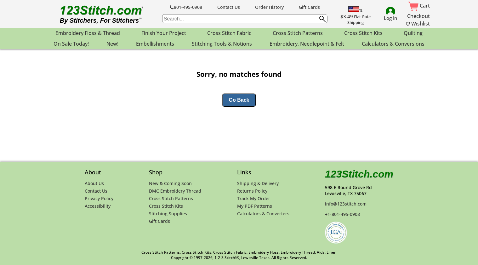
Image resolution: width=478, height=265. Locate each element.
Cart (419, 5)
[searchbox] (244, 18)
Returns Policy (252, 191)
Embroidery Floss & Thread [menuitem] (87, 33)
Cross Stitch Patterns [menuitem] (298, 33)
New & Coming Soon (170, 183)
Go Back (239, 100)
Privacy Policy (99, 198)
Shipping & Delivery (258, 183)
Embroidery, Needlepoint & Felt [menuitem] (307, 43)
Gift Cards (309, 7)
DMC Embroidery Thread (175, 191)
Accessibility (98, 206)
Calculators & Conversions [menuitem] (393, 43)
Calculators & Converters (263, 214)
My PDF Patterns (254, 206)
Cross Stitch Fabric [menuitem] (229, 33)
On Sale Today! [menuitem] (71, 43)
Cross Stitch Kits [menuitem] (363, 33)
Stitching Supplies (168, 214)
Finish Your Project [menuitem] (163, 33)
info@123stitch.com (346, 204)
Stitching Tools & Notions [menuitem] (222, 43)
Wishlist (418, 23)
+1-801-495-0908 (342, 214)
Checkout (418, 16)
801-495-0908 (186, 7)
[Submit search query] (322, 19)
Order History (269, 7)
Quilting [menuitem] (413, 33)
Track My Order (253, 198)
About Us (94, 183)
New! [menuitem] (112, 43)
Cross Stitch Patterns (171, 198)
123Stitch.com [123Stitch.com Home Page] (359, 174)
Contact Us (228, 7)
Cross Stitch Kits (166, 206)
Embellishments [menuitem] (155, 43)
